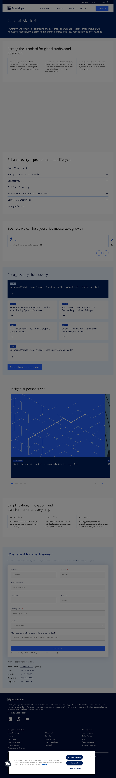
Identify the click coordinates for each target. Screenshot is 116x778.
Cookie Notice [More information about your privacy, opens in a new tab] (45, 764)
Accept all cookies (74, 757)
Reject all (74, 763)
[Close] (91, 756)
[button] (8, 763)
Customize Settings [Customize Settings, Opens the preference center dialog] (74, 769)
